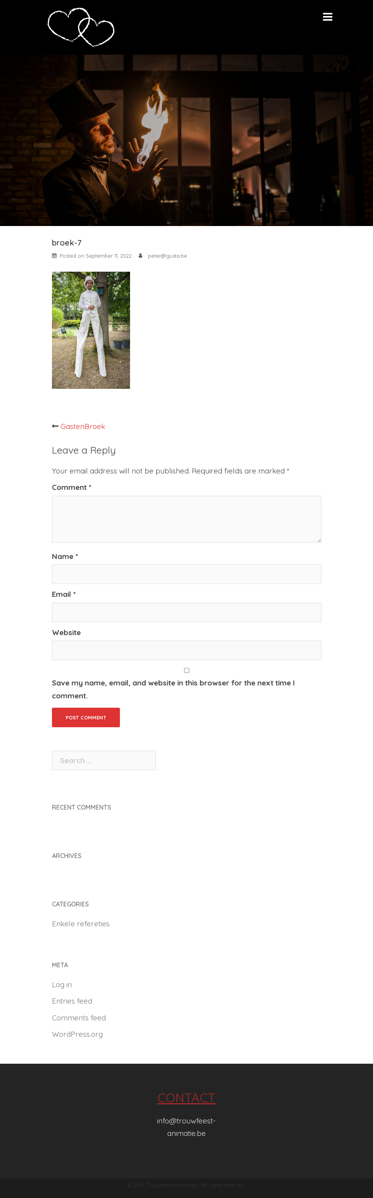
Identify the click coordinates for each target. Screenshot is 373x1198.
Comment (71, 487)
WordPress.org (77, 1034)
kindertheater (294, 1093)
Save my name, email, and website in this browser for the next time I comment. (173, 689)
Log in (62, 984)
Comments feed (79, 1017)
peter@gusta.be (167, 256)
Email (64, 594)
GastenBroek (83, 426)
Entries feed (72, 1001)
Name (65, 556)
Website (66, 632)
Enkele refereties (81, 923)
